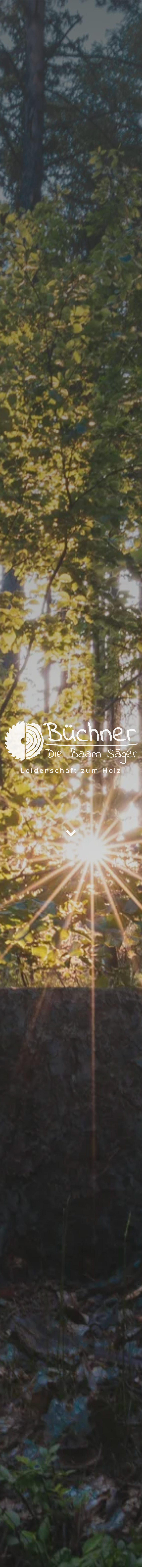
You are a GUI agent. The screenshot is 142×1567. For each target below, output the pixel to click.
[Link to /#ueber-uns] (71, 833)
